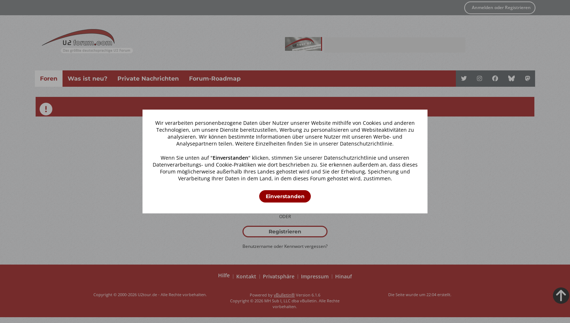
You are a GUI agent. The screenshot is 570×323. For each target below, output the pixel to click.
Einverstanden (285, 196)
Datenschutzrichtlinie (366, 143)
